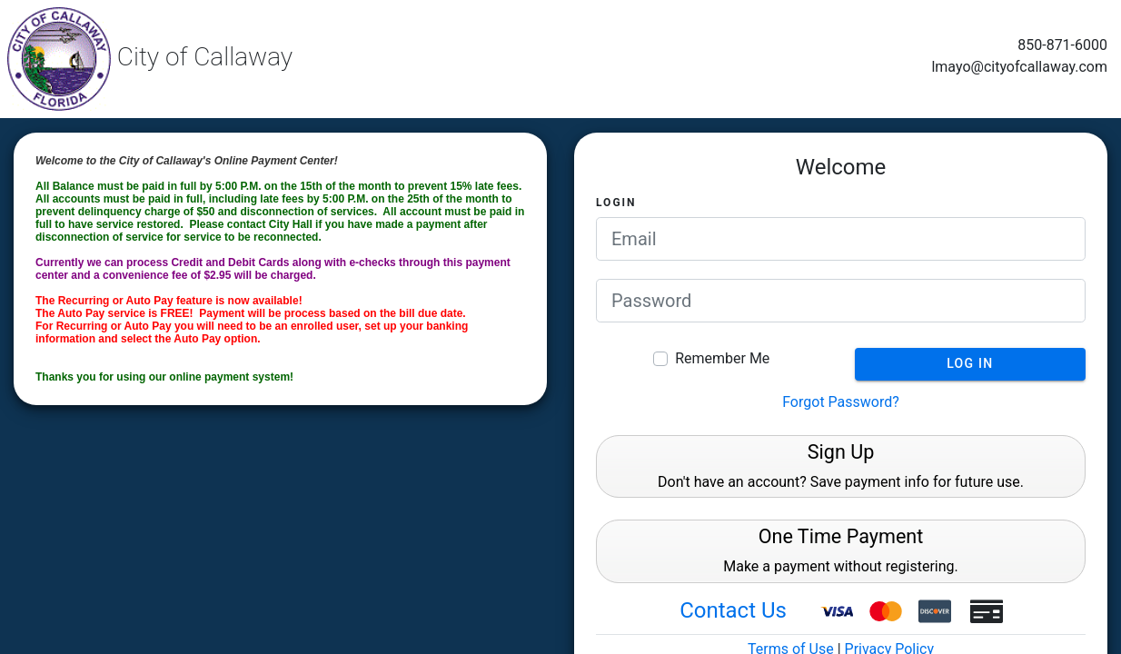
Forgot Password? (840, 402)
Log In (970, 363)
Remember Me (722, 358)
